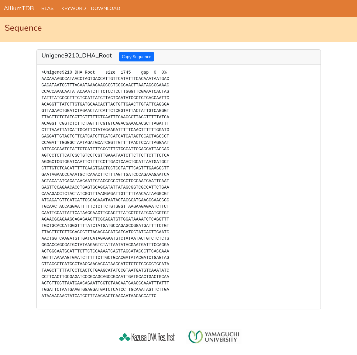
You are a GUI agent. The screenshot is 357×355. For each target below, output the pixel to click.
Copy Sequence (136, 57)
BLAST (49, 8)
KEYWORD (73, 8)
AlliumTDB (19, 8)
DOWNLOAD (105, 8)
